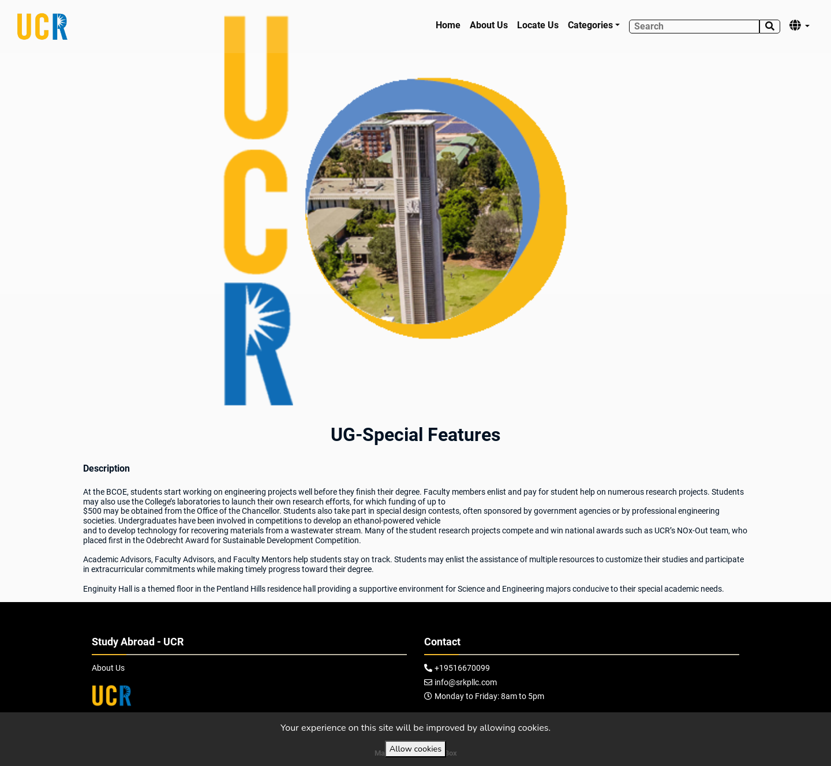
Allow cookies (415, 748)
